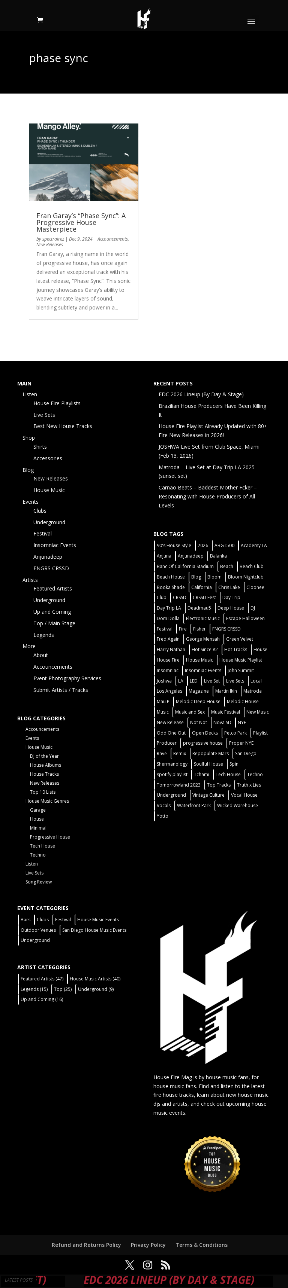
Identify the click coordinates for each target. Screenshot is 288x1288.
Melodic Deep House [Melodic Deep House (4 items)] (198, 701)
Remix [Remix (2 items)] (179, 753)
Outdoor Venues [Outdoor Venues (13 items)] (38, 930)
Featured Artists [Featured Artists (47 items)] (42, 979)
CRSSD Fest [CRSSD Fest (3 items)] (204, 597)
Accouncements (113, 239)
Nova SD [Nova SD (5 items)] (222, 722)
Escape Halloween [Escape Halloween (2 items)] (245, 618)
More (29, 646)
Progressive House (50, 837)
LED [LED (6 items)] (194, 681)
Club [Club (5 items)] (161, 597)
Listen (29, 394)
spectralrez (53, 239)
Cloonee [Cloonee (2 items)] (255, 587)
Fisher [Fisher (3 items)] (199, 629)
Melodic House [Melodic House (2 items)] (243, 701)
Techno (38, 855)
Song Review (39, 882)
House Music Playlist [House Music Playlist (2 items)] (240, 660)
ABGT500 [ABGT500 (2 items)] (224, 545)
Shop (28, 437)
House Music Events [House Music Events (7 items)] (98, 919)
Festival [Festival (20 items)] (164, 629)
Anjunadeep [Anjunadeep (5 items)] (191, 556)
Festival (42, 533)
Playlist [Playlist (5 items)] (260, 733)
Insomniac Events (54, 545)
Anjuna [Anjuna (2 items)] (164, 556)
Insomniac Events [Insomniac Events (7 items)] (203, 670)
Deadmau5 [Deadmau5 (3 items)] (199, 608)
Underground (49, 522)
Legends (43, 634)
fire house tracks (173, 1094)
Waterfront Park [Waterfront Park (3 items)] (194, 805)
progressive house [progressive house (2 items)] (203, 743)
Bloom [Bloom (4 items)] (214, 577)
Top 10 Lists (43, 792)
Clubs (39, 510)
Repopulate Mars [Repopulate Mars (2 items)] (210, 753)
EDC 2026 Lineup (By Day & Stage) (201, 394)
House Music (49, 490)
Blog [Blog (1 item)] (196, 577)
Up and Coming (52, 611)
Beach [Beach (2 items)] (226, 566)
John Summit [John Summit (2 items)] (241, 670)
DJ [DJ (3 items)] (252, 608)
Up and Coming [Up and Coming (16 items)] (42, 999)
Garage (38, 810)
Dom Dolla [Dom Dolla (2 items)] (168, 618)
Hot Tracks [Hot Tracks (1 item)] (235, 649)
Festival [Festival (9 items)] (63, 919)
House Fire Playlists (57, 403)
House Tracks (44, 774)
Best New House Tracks (62, 426)
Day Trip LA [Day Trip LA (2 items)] (169, 608)
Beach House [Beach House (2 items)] (171, 577)
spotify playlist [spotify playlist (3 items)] (172, 774)
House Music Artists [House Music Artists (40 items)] (95, 979)
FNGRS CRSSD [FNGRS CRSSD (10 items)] (226, 629)
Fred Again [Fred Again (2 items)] (168, 639)
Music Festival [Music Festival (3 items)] (225, 712)
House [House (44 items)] (260, 649)
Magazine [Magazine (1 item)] (199, 691)
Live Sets (44, 414)
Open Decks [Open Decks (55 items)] (205, 733)
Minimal (38, 828)
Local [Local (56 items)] (256, 681)
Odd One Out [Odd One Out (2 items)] (171, 733)
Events (30, 501)
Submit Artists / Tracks (60, 689)
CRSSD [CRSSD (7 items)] (179, 597)
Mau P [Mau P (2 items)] (163, 701)
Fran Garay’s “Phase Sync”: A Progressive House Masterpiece (81, 222)
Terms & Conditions (202, 1244)
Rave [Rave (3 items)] (162, 753)
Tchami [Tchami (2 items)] (201, 774)
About (40, 655)
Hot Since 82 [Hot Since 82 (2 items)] (205, 649)
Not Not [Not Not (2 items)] (198, 722)
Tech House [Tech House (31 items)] (228, 774)
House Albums (45, 765)
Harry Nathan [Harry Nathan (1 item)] (171, 649)
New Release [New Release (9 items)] (170, 722)
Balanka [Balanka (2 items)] (218, 556)
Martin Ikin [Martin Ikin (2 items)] (226, 691)
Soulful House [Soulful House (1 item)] (208, 764)
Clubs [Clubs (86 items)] (43, 919)
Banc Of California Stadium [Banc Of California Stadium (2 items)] (185, 566)
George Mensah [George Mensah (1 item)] (203, 639)
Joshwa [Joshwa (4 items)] (164, 681)
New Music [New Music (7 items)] (257, 712)
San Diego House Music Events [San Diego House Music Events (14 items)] (94, 930)
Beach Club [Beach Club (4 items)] (252, 566)
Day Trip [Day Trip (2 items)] (231, 597)
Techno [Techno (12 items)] (255, 774)
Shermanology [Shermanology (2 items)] (172, 764)
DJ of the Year (44, 756)
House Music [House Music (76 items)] (199, 660)
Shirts (40, 446)
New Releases (49, 244)
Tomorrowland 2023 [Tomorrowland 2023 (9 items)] (179, 785)
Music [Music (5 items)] (163, 712)
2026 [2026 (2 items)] (203, 545)
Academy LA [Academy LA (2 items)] (254, 545)
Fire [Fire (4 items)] (183, 629)
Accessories (47, 458)
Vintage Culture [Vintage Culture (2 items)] (208, 795)
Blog (28, 469)
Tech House (42, 846)
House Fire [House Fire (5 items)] (168, 660)
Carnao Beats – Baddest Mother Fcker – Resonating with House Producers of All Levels (208, 496)
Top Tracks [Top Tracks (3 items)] (219, 785)
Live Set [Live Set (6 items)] (212, 681)
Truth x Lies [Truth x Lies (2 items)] (249, 785)
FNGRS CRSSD (51, 568)
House (37, 819)
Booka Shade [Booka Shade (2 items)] (171, 587)
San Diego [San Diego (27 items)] (245, 753)
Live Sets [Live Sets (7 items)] (235, 681)
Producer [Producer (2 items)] (167, 743)
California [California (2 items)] (201, 587)
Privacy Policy (148, 1244)
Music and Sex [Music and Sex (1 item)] (190, 712)
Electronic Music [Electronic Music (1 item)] (203, 618)
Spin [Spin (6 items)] (234, 764)
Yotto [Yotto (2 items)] (162, 816)
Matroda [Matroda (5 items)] (252, 691)
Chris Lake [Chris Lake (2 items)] (229, 587)
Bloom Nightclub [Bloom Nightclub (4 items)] (246, 577)
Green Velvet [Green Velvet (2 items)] (239, 639)
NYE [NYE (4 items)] (242, 722)
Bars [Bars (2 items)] (25, 919)
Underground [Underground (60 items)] (171, 795)
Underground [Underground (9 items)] (96, 989)
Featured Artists (52, 588)
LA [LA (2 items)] (180, 681)
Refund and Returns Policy (86, 1244)
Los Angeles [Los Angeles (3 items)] (169, 691)
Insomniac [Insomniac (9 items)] (167, 670)
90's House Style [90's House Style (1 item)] (174, 545)
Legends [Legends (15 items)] (34, 989)
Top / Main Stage (54, 623)
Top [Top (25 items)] (63, 989)
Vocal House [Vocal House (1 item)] (244, 795)
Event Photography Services (67, 678)
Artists (30, 579)
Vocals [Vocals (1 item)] (164, 805)
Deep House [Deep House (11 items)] (231, 608)
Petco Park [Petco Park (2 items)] (235, 733)
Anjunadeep (47, 556)
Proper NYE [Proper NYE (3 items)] (241, 743)
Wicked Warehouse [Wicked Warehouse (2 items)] (237, 805)
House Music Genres (47, 801)
